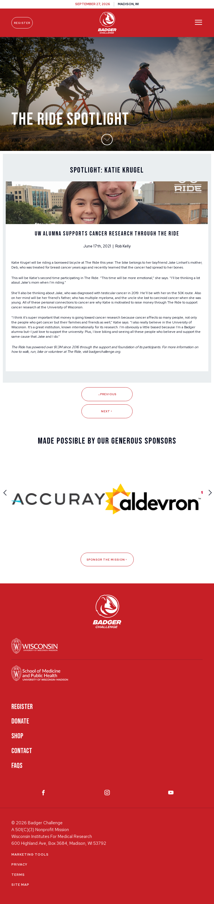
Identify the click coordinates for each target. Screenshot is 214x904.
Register (22, 23)
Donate (20, 721)
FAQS (16, 765)
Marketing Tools (30, 854)
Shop (17, 736)
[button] (107, 139)
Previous (106, 394)
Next (107, 411)
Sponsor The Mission (107, 559)
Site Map (20, 885)
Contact (21, 751)
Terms (18, 875)
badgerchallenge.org (104, 351)
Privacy (19, 864)
